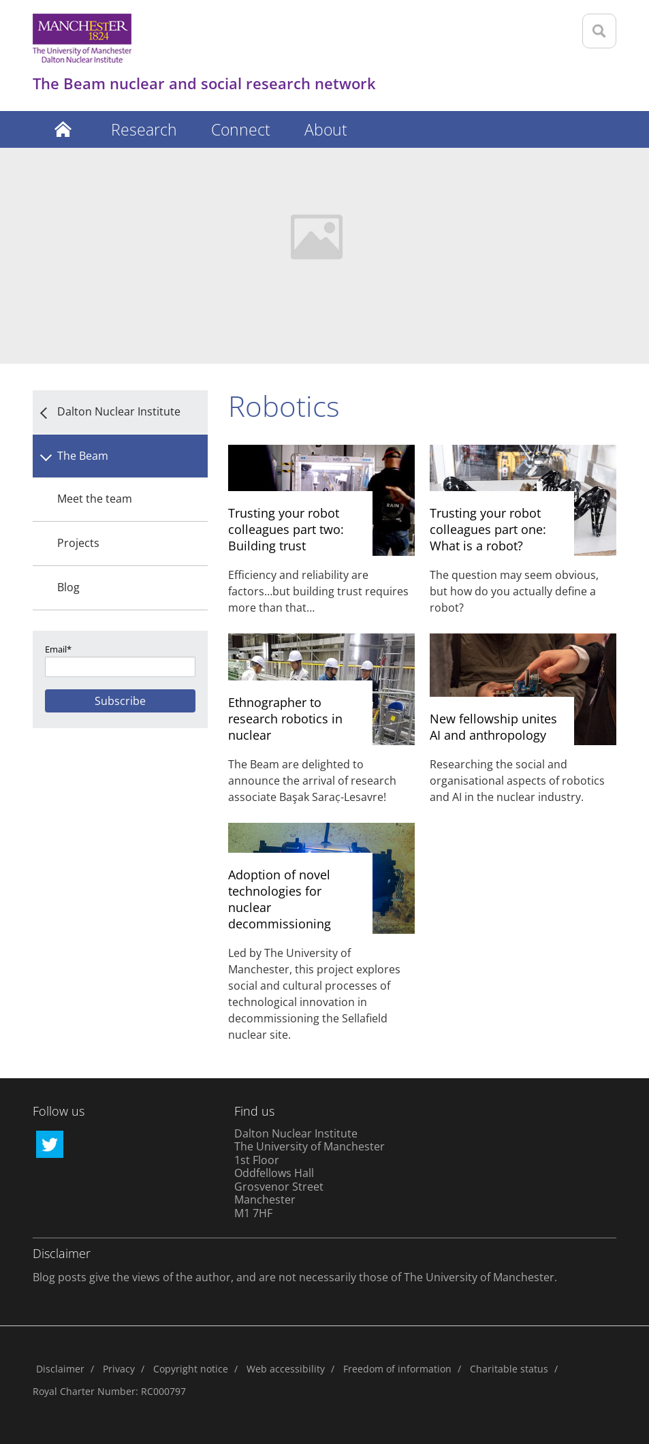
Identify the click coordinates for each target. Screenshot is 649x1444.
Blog (68, 587)
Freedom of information (397, 1368)
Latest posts (63, 129)
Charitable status (509, 1368)
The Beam (82, 455)
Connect (240, 129)
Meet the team (94, 498)
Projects (78, 542)
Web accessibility (286, 1368)
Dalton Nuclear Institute (118, 411)
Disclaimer (60, 1368)
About (325, 129)
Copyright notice (190, 1368)
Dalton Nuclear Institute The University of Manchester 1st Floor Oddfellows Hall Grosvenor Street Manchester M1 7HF (309, 1173)
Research (144, 129)
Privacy (119, 1368)
